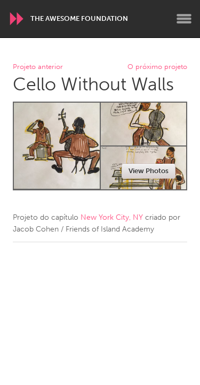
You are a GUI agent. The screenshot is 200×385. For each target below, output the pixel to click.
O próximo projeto (157, 67)
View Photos (149, 171)
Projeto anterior (38, 67)
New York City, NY (112, 217)
